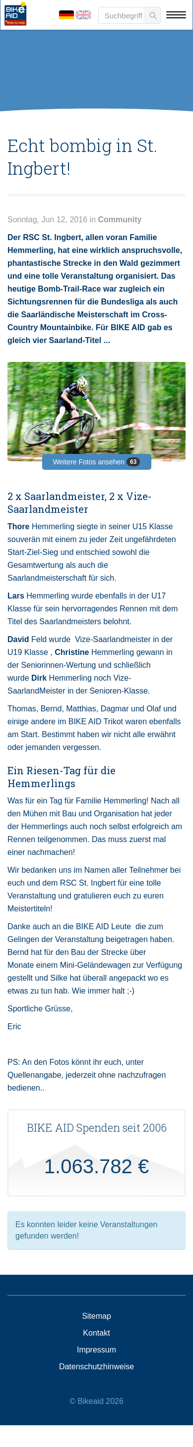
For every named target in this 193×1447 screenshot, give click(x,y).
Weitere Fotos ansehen (96, 461)
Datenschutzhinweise (96, 1366)
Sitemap (96, 1316)
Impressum (96, 1350)
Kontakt (96, 1333)
